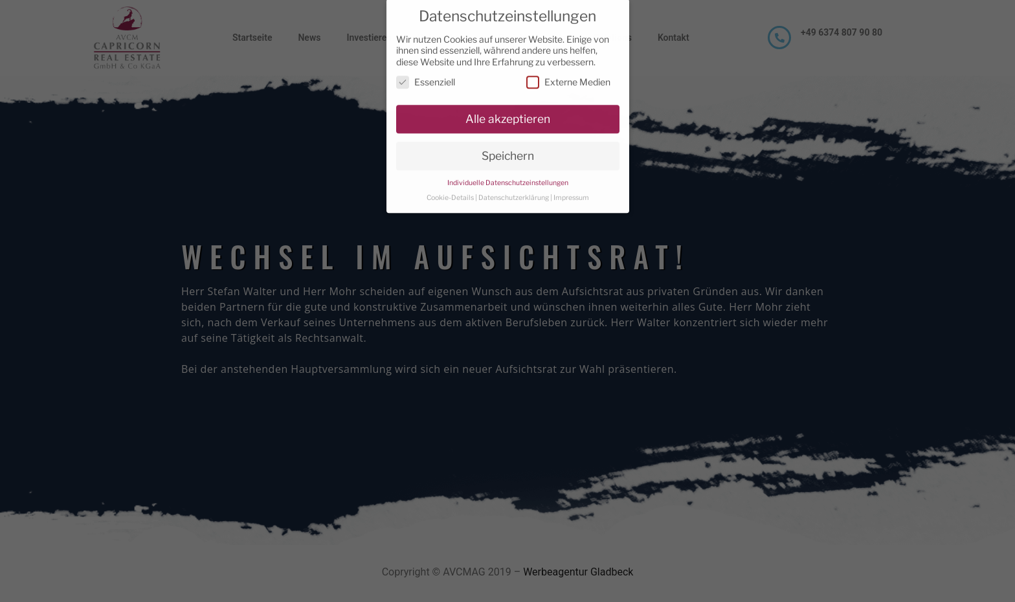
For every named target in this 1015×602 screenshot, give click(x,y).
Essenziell (425, 73)
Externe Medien (568, 73)
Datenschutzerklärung (513, 189)
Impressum (571, 189)
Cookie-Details (450, 189)
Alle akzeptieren (507, 110)
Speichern (508, 147)
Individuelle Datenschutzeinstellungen (507, 174)
